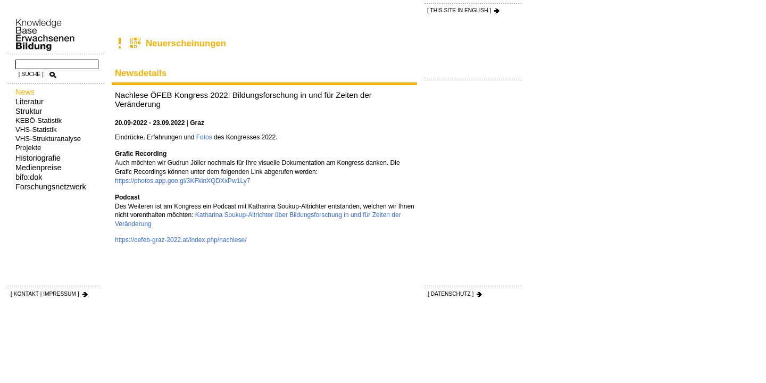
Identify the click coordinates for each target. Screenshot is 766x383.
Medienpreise (38, 167)
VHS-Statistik (36, 130)
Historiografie (38, 158)
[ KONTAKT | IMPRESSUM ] (45, 294)
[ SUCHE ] (31, 74)
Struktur (28, 111)
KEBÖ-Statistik (38, 120)
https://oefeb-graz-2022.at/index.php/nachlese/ (181, 240)
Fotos (204, 137)
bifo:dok (28, 177)
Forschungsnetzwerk (50, 186)
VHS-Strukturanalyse (48, 139)
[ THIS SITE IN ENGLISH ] (459, 10)
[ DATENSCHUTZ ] (450, 294)
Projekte (28, 148)
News (25, 92)
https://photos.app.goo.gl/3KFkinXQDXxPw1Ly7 (182, 181)
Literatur (29, 101)
